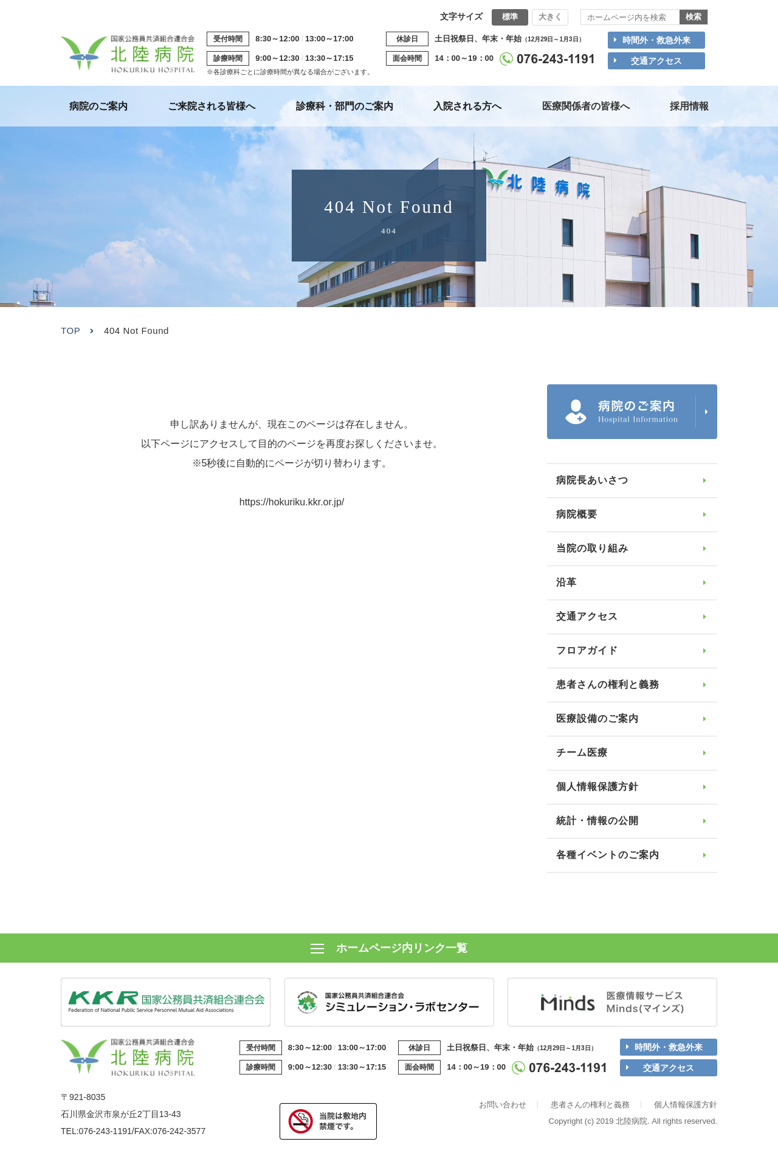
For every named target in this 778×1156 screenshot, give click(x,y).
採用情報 (689, 106)
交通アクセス (656, 61)
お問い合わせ (502, 1105)
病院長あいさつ (592, 480)
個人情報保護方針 (597, 786)
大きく (550, 16)
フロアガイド (587, 650)
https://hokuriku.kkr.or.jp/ (292, 502)
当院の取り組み (592, 548)
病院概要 (576, 514)
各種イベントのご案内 (607, 855)
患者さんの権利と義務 (607, 684)
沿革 (566, 582)
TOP (70, 330)
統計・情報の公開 (597, 820)
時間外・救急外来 (656, 40)
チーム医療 (582, 752)
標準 (510, 16)
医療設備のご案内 (597, 718)
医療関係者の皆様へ (586, 106)
